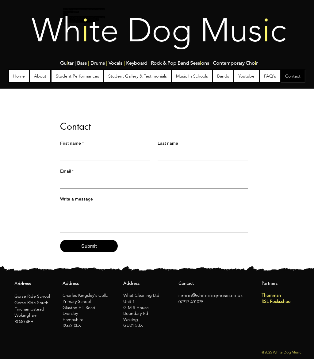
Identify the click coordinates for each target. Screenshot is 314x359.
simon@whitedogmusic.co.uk (210, 295)
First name (72, 143)
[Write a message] (154, 218)
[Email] (152, 182)
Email (67, 171)
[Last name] (201, 154)
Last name (168, 143)
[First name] (103, 154)
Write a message (76, 199)
